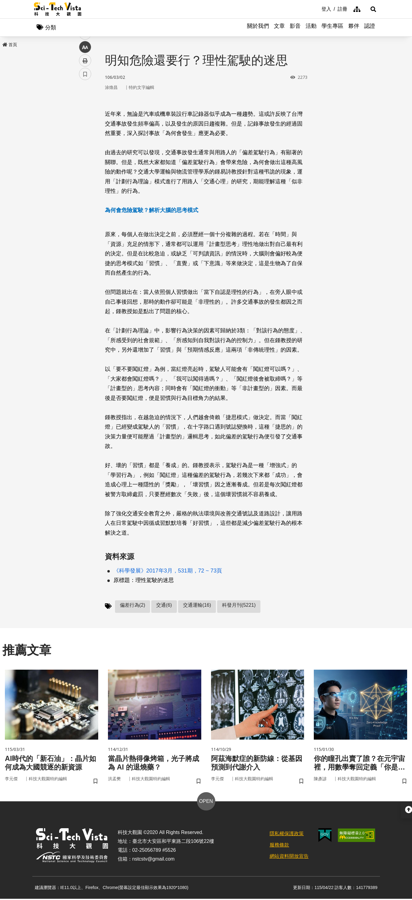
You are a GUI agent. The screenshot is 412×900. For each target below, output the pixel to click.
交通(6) (164, 605)
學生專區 (332, 27)
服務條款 (279, 845)
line (83, 143)
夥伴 (353, 27)
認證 (369, 27)
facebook (85, 116)
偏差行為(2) (132, 605)
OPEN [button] (206, 802)
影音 (295, 27)
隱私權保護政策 (287, 834)
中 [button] (85, 157)
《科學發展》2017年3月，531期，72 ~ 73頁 (167, 571)
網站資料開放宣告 (289, 857)
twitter (85, 130)
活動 (311, 27)
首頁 (9, 44)
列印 (85, 170)
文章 (279, 27)
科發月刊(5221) (239, 605)
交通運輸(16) (197, 605)
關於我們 (258, 27)
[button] (371, 9)
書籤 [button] (85, 184)
